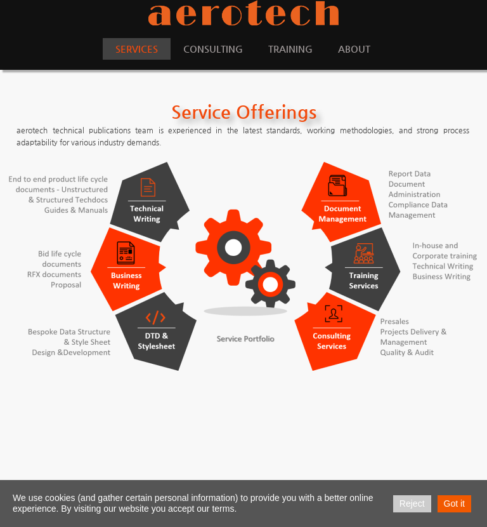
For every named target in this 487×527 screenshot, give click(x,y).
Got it (454, 503)
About (354, 48)
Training (290, 48)
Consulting (213, 48)
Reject (412, 503)
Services (136, 48)
